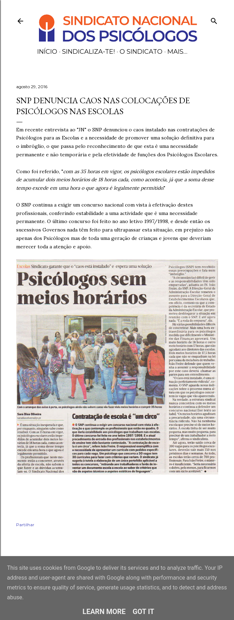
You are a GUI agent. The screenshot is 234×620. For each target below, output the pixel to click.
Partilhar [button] (25, 524)
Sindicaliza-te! (88, 52)
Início (47, 52)
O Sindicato (141, 52)
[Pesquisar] (214, 19)
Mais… (177, 52)
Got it (143, 611)
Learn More (104, 611)
